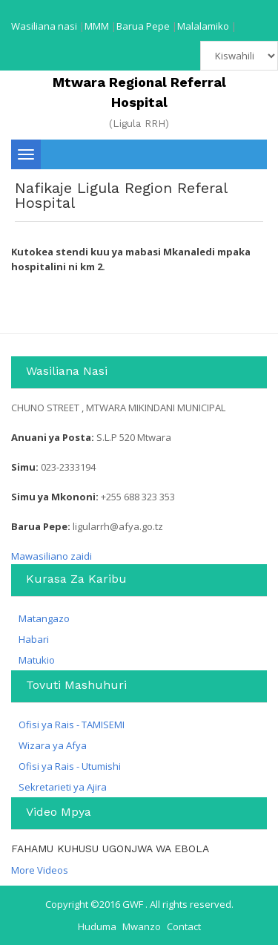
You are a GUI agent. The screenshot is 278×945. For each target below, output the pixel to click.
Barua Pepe (143, 26)
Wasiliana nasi (44, 26)
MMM (97, 26)
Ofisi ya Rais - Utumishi (70, 766)
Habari (34, 639)
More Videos (39, 870)
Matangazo (44, 618)
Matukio (37, 660)
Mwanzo (141, 926)
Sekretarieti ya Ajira (63, 787)
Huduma (97, 926)
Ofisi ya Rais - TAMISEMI (72, 724)
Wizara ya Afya (53, 745)
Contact (184, 926)
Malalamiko (203, 26)
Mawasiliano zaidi (51, 556)
